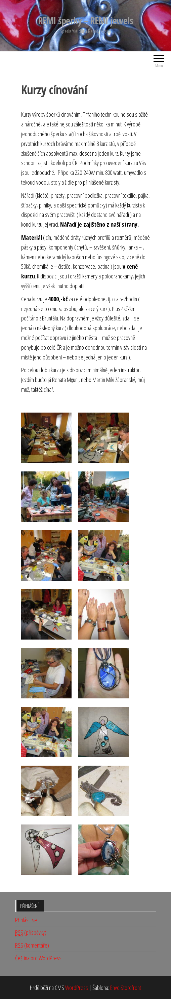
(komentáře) (32, 945)
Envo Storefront (125, 988)
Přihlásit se (26, 920)
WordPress (76, 988)
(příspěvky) (30, 932)
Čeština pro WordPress (38, 958)
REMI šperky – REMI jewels (85, 20)
